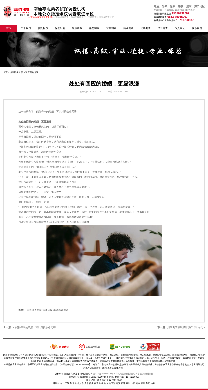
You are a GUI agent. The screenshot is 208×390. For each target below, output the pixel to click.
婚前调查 (94, 28)
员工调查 (163, 28)
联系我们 (197, 28)
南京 (138, 383)
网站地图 (119, 373)
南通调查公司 (34, 310)
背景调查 (111, 28)
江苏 (67, 383)
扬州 (91, 383)
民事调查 (145, 28)
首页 (8, 28)
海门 (72, 383)
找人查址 (180, 28)
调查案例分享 (16, 72)
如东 (81, 383)
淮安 (133, 383)
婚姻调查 (77, 28)
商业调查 (128, 28)
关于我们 (26, 28)
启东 (86, 383)
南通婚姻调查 (60, 310)
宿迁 (123, 383)
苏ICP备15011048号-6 (104, 373)
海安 (118, 383)
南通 (96, 383)
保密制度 (60, 28)
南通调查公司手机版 (134, 373)
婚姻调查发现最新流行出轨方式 (185, 327)
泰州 (128, 383)
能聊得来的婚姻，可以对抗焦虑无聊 (56, 111)
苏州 (143, 383)
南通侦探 (48, 310)
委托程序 (43, 28)
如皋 (101, 383)
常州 (76, 383)
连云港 (112, 383)
